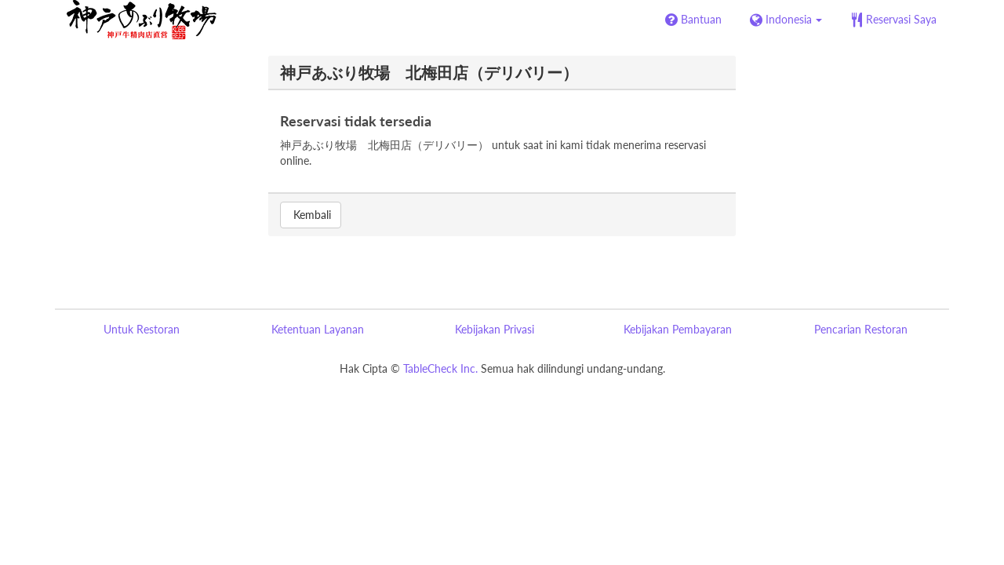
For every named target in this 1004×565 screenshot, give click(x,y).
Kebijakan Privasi (494, 329)
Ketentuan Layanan (317, 329)
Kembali (310, 214)
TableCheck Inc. (440, 368)
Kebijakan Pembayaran (678, 329)
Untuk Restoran (142, 329)
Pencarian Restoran (861, 329)
